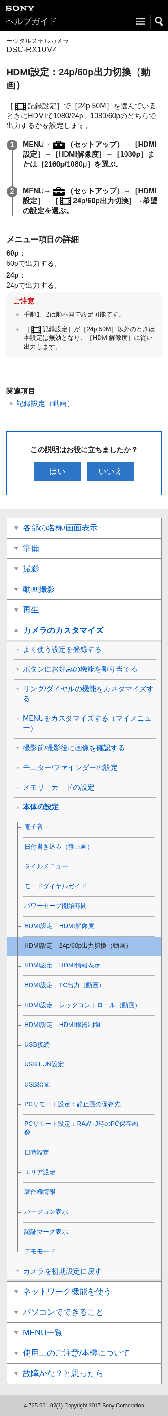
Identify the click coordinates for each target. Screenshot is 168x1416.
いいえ (111, 471)
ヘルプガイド (31, 21)
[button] (159, 21)
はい (57, 471)
